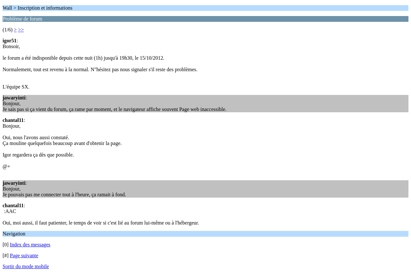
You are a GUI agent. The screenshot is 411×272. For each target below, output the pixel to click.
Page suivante (24, 255)
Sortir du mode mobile (26, 266)
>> (21, 29)
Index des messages (30, 244)
